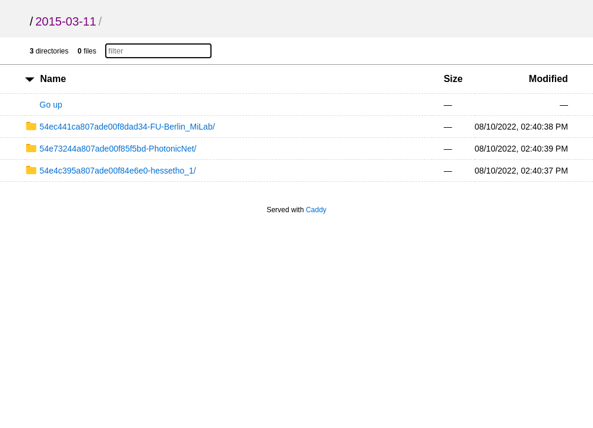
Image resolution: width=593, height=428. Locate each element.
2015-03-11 (65, 21)
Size (453, 79)
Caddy (316, 210)
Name (53, 79)
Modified (548, 79)
